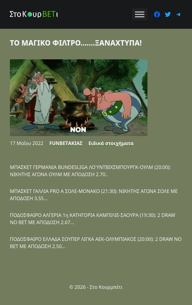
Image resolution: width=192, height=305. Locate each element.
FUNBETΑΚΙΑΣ (66, 143)
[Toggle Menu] (139, 14)
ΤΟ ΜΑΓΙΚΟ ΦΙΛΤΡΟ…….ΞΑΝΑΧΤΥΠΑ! (76, 43)
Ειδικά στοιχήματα (111, 143)
